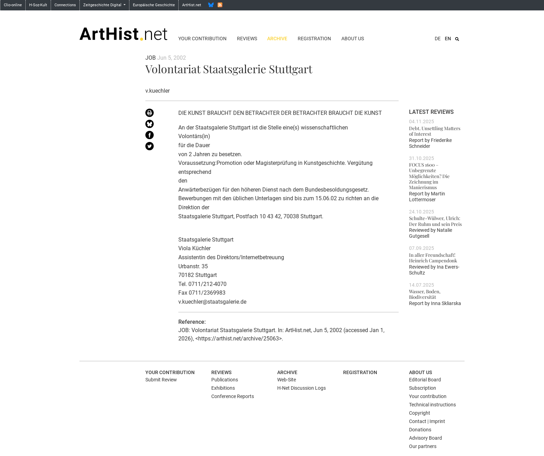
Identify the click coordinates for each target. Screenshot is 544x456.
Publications (224, 379)
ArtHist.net (191, 5)
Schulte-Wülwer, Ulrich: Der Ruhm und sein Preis (435, 221)
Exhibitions (223, 388)
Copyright (419, 413)
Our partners (422, 446)
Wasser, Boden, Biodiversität (425, 294)
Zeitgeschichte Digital (102, 5)
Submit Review (161, 379)
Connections (65, 5)
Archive (277, 38)
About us (352, 38)
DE (438, 38)
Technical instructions (432, 404)
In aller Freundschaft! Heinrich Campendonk (433, 257)
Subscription (422, 388)
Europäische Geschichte (154, 5)
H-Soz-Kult (38, 5)
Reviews (247, 38)
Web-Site (286, 379)
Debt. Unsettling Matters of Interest (434, 131)
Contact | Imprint (427, 421)
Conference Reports (232, 396)
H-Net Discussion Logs (301, 388)
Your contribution (202, 38)
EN (448, 38)
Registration (314, 38)
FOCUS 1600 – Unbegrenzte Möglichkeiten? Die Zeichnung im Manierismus (429, 175)
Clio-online (13, 5)
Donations (420, 429)
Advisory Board (425, 438)
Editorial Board (425, 379)
